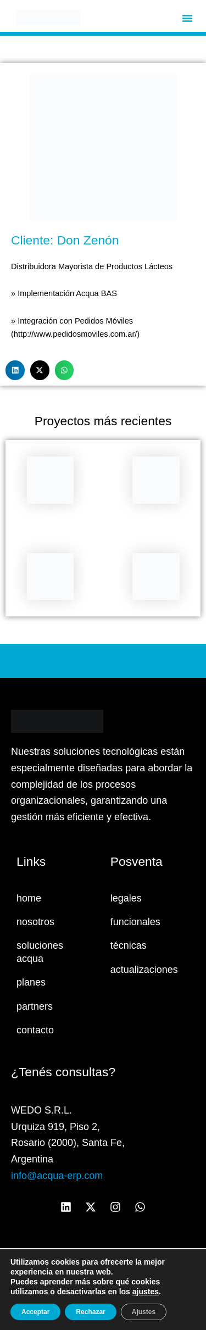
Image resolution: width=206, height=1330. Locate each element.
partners (34, 1006)
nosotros (35, 921)
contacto (35, 1030)
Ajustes (143, 1312)
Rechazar (90, 1312)
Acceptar (35, 1312)
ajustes (145, 1291)
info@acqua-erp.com (57, 1175)
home (28, 898)
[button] (187, 18)
